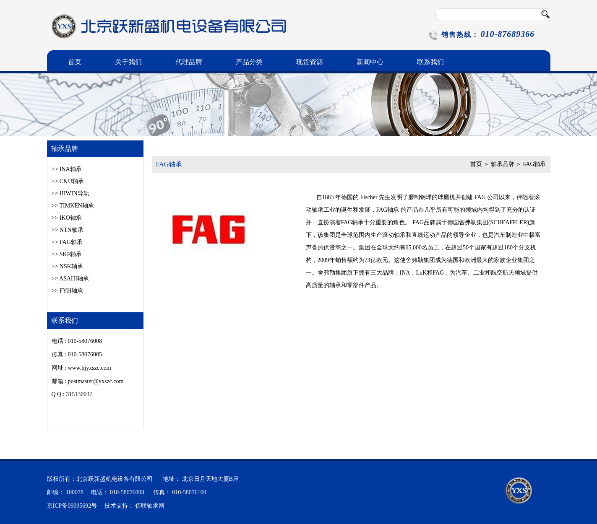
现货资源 (309, 61)
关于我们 (128, 61)
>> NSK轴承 (67, 266)
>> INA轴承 (67, 169)
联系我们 (430, 61)
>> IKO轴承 (67, 218)
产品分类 (249, 61)
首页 (74, 61)
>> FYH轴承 (67, 291)
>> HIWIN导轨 (70, 193)
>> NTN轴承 (67, 230)
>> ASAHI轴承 (70, 278)
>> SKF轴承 (67, 254)
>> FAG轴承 (67, 242)
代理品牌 (188, 61)
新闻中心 (370, 61)
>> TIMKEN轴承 (73, 205)
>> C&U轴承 (68, 181)
